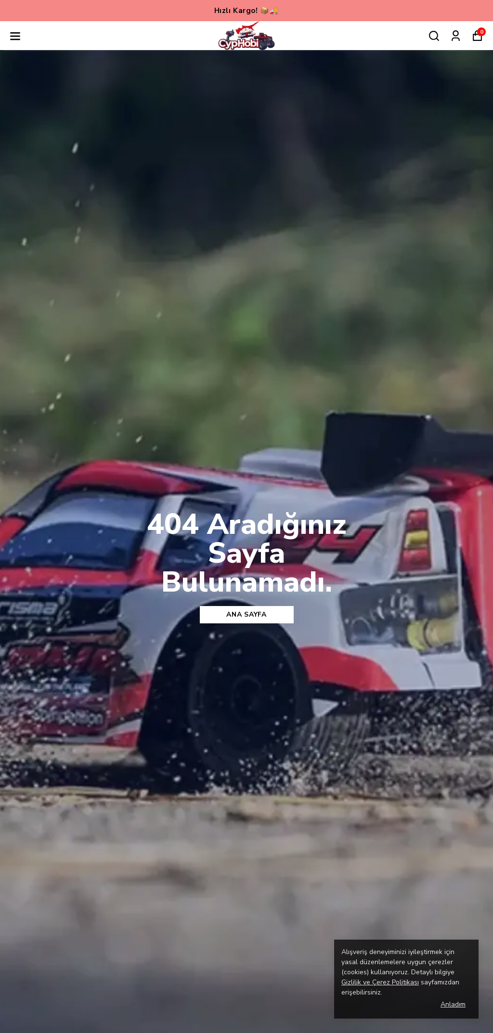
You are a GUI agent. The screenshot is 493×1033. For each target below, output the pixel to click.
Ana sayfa (246, 614)
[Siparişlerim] (456, 36)
